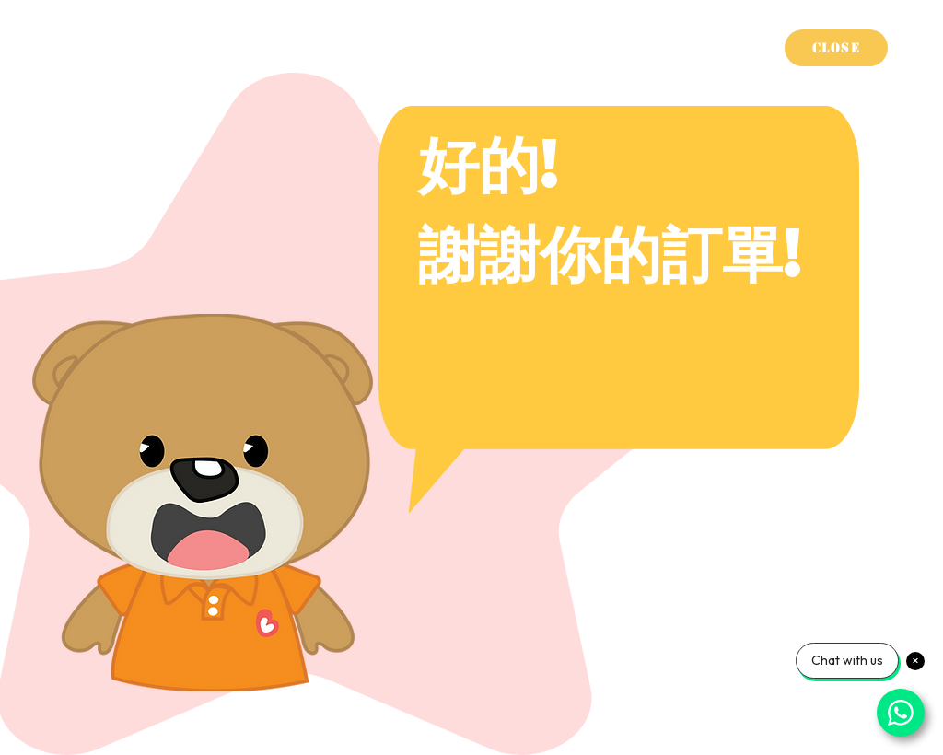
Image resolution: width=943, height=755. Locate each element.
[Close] (836, 47)
